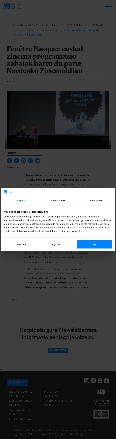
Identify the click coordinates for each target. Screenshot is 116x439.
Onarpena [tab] (20, 200)
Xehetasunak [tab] (58, 200)
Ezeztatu (21, 244)
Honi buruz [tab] (96, 200)
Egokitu (58, 244)
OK (95, 244)
